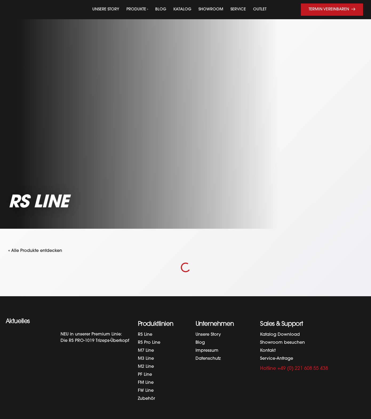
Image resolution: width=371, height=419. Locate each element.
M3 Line (146, 358)
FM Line (146, 383)
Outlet (259, 9)
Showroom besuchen (282, 342)
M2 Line (146, 366)
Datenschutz (208, 358)
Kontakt (268, 350)
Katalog (182, 9)
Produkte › (137, 9)
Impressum (207, 350)
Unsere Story (105, 9)
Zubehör (146, 399)
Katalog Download (280, 334)
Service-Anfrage (276, 358)
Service (238, 9)
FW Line (146, 391)
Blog (160, 9)
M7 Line (146, 350)
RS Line (145, 334)
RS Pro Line (149, 342)
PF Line (145, 374)
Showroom (210, 9)
